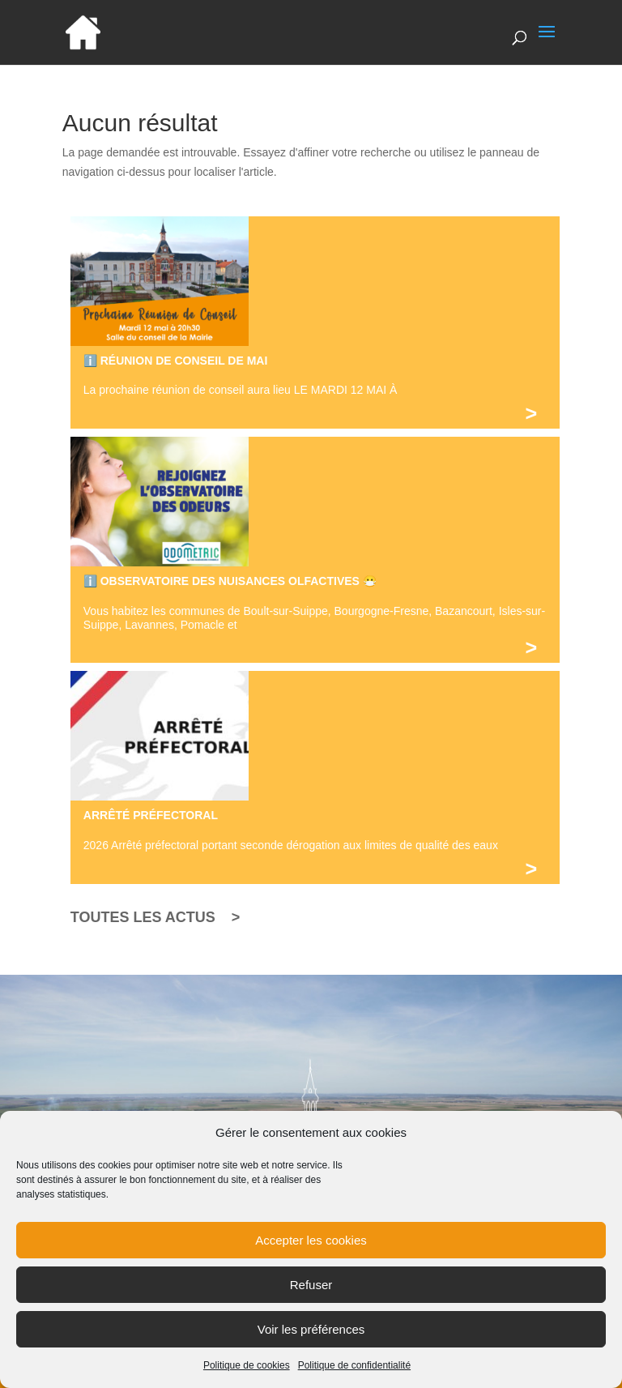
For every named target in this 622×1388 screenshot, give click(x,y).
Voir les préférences (311, 1343)
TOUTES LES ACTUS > (155, 917)
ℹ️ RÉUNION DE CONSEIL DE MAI (175, 360)
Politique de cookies (246, 1380)
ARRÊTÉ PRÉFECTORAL (150, 815)
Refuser (311, 1298)
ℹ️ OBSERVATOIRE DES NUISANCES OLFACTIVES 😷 (230, 580)
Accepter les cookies (311, 1254)
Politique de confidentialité (354, 1380)
